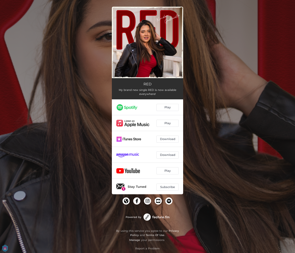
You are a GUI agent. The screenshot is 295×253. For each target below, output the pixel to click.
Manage (134, 240)
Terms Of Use (155, 235)
